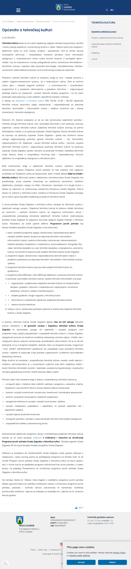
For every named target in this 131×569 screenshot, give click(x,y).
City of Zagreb (8, 21)
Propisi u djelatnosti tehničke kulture (107, 38)
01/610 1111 (92, 520)
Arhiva (94, 59)
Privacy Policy (119, 552)
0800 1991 (109, 523)
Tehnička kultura (43, 21)
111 (112, 520)
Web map (42, 550)
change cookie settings (79, 555)
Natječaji (95, 53)
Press (32, 550)
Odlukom (37, 438)
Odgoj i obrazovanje (24, 21)
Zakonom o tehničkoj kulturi (30, 101)
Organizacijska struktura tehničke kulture (106, 45)
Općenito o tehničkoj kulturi (103, 32)
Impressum (55, 550)
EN (112, 10)
